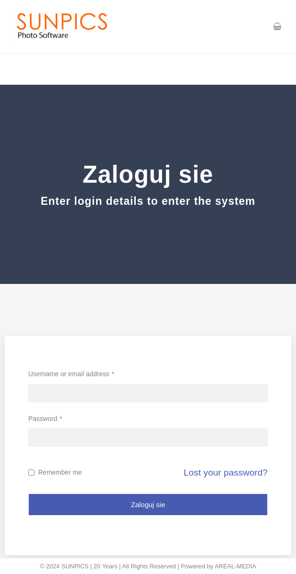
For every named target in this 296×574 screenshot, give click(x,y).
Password (45, 418)
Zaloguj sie (148, 505)
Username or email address (71, 374)
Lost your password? (226, 472)
